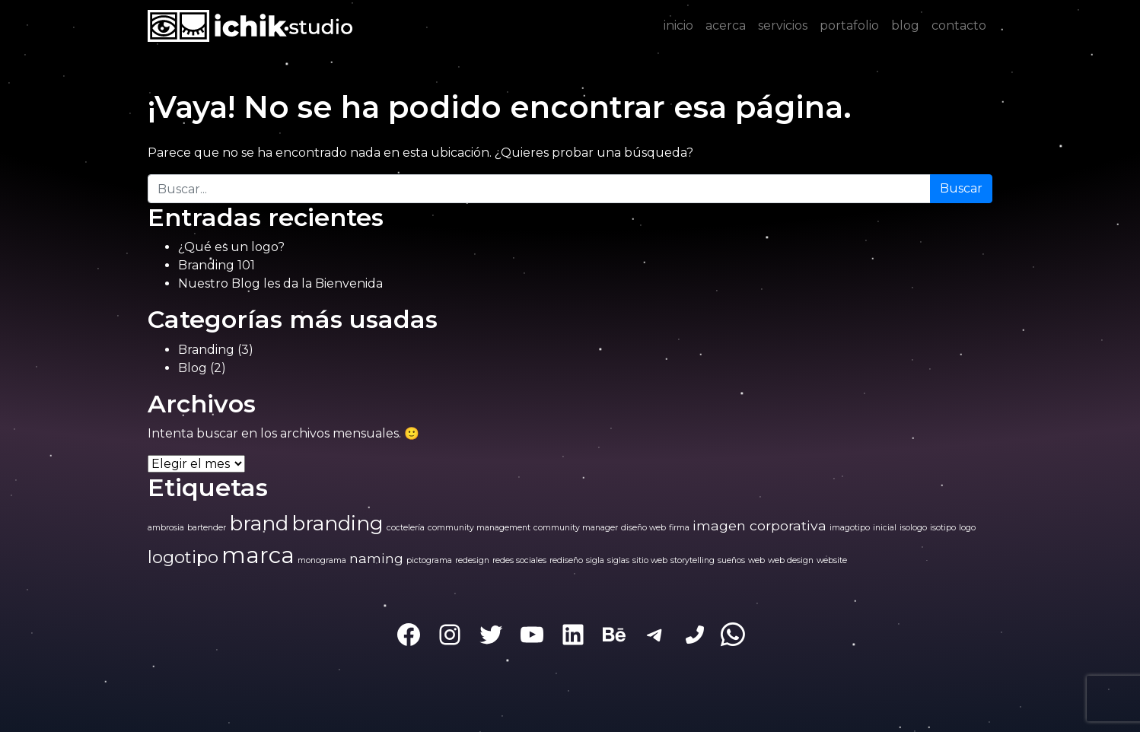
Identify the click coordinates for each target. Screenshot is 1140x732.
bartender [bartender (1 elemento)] (206, 528)
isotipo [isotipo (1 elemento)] (943, 528)
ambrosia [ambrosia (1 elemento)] (166, 528)
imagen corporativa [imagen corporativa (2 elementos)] (759, 525)
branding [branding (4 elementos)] (337, 523)
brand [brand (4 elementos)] (258, 523)
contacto (958, 25)
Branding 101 (216, 265)
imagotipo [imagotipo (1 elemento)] (850, 528)
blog (905, 25)
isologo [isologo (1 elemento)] (913, 528)
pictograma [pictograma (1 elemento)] (429, 560)
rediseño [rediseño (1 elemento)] (566, 560)
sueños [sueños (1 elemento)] (731, 560)
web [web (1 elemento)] (756, 560)
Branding (206, 349)
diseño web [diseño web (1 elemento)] (643, 528)
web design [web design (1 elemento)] (791, 560)
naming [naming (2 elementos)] (376, 558)
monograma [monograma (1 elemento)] (322, 560)
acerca (725, 25)
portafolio (849, 25)
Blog (192, 368)
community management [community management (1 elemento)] (479, 528)
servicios (782, 25)
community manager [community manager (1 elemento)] (575, 528)
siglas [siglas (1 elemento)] (618, 560)
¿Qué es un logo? (231, 247)
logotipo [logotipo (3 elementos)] (183, 557)
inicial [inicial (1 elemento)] (884, 528)
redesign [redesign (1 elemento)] (472, 560)
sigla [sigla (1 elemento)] (595, 560)
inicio (678, 25)
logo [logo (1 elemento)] (967, 528)
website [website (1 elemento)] (832, 560)
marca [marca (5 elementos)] (258, 555)
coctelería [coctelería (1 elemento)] (406, 528)
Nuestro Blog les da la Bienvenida (280, 283)
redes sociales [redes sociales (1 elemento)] (519, 560)
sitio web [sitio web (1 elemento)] (649, 560)
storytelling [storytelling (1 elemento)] (692, 560)
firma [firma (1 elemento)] (679, 528)
